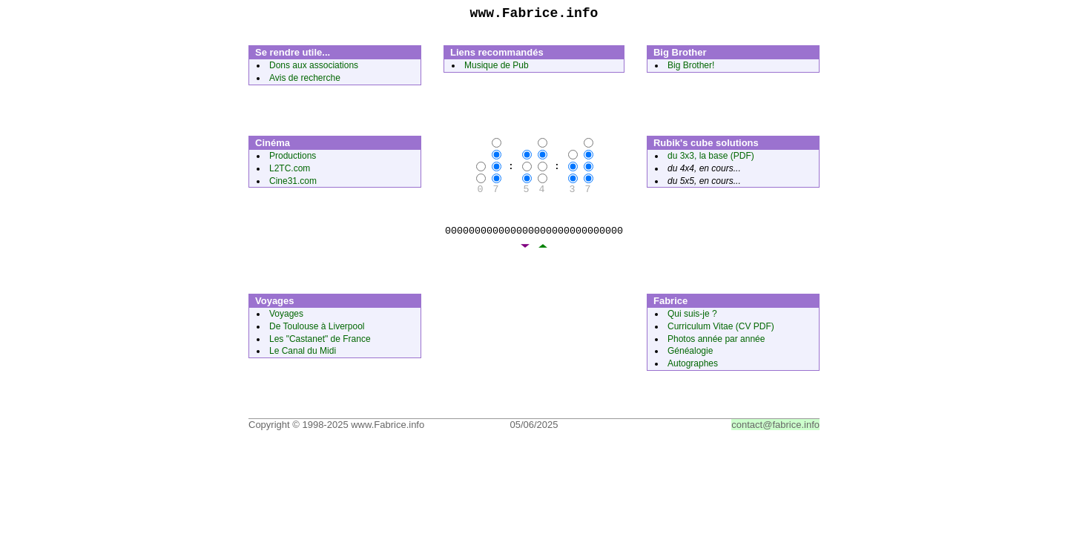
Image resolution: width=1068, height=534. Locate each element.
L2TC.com (289, 171)
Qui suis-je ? (692, 317)
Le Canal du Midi (302, 354)
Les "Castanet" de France (320, 342)
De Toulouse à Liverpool (317, 329)
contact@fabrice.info (775, 427)
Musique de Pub (496, 68)
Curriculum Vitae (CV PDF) (721, 329)
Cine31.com (293, 184)
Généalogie (690, 354)
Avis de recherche (304, 81)
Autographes (693, 366)
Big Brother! (691, 68)
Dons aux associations (313, 68)
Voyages (286, 317)
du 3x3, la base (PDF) (711, 159)
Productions (292, 159)
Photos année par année (716, 342)
